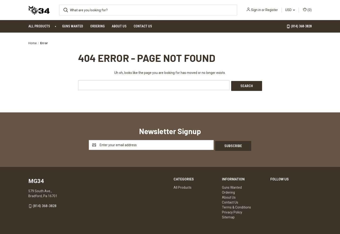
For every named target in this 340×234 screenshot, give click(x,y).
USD (290, 10)
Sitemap (228, 215)
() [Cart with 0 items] (307, 10)
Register (271, 10)
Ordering (97, 26)
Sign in (256, 10)
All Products (39, 26)
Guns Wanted (72, 26)
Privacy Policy (232, 211)
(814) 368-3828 (299, 26)
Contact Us (143, 26)
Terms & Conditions (236, 206)
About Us (119, 26)
